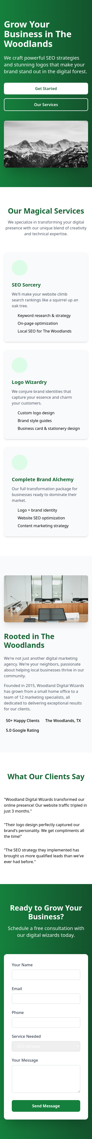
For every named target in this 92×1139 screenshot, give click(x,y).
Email (17, 988)
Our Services (46, 104)
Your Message (25, 1060)
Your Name (22, 964)
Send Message (46, 1106)
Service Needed (26, 1036)
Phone (18, 1012)
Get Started (46, 88)
